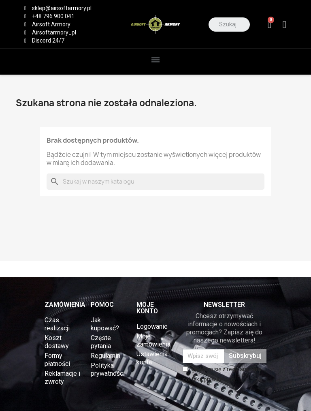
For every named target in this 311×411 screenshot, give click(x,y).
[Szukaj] (155, 181)
